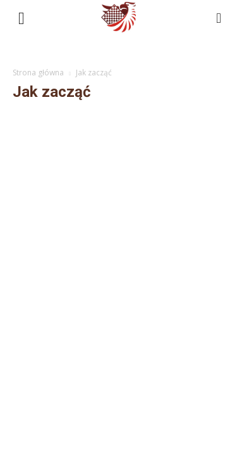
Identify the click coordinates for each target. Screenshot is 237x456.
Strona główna (38, 72)
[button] (219, 17)
